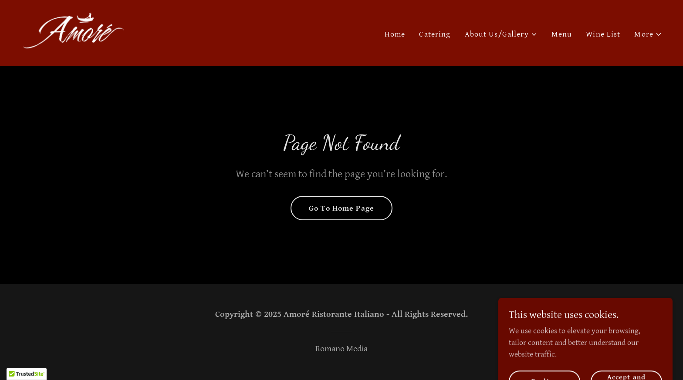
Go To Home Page (341, 208)
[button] (501, 34)
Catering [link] (434, 34)
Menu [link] (561, 34)
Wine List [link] (603, 34)
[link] (73, 32)
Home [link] (395, 34)
